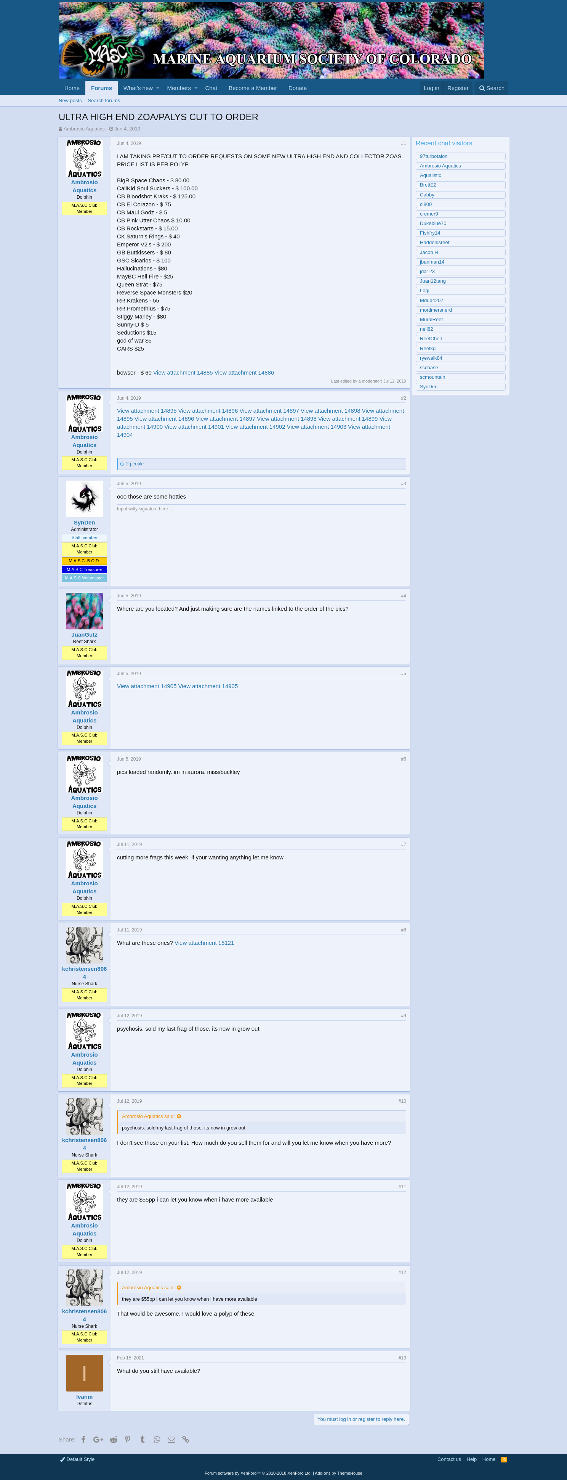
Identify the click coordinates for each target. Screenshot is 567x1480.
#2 (402, 398)
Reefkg (429, 348)
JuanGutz (85, 634)
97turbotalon (435, 156)
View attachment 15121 (205, 942)
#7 (402, 844)
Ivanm (85, 1396)
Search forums (104, 100)
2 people (136, 464)
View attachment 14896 (209, 410)
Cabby (428, 195)
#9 (402, 1015)
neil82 (428, 329)
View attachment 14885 (184, 372)
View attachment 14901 (227, 426)
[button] (158, 88)
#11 (401, 1186)
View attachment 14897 (270, 410)
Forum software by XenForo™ (258, 1473)
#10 (401, 1101)
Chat (211, 88)
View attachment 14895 (148, 410)
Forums (101, 88)
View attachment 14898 (332, 410)
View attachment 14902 (288, 426)
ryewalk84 (432, 358)
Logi (426, 290)
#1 (402, 143)
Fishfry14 (431, 233)
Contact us (449, 1459)
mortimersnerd (437, 310)
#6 (402, 759)
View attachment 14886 (245, 372)
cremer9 (430, 214)
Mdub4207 (433, 300)
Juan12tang (434, 281)
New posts (70, 100)
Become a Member (253, 88)
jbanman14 (433, 262)
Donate (297, 88)
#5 (402, 673)
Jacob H (430, 252)
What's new (138, 88)
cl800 (427, 204)
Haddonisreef (436, 242)
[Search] (491, 88)
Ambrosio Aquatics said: (149, 1116)
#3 (402, 483)
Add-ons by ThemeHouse (338, 1473)
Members (179, 88)
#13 (401, 1358)
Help (472, 1459)
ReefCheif (432, 338)
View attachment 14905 (148, 686)
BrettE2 (429, 185)
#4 (402, 595)
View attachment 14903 (349, 426)
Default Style (77, 1459)
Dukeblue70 (434, 223)
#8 (402, 930)
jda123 (428, 271)
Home (72, 88)
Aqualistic (432, 175)
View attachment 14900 (165, 426)
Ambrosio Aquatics (84, 129)
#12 (401, 1272)
